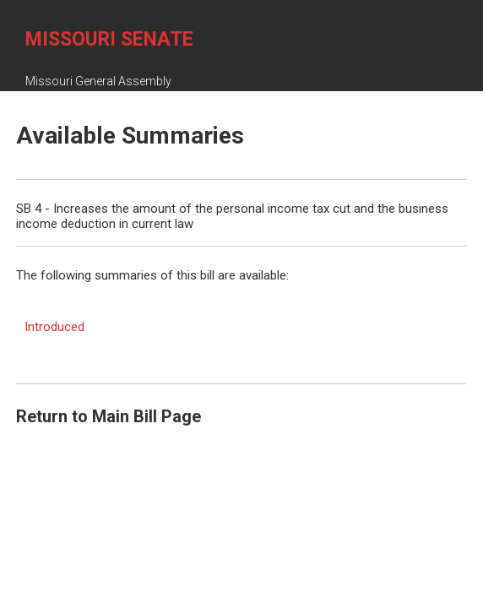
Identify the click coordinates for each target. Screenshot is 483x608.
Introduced (54, 326)
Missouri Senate (109, 39)
